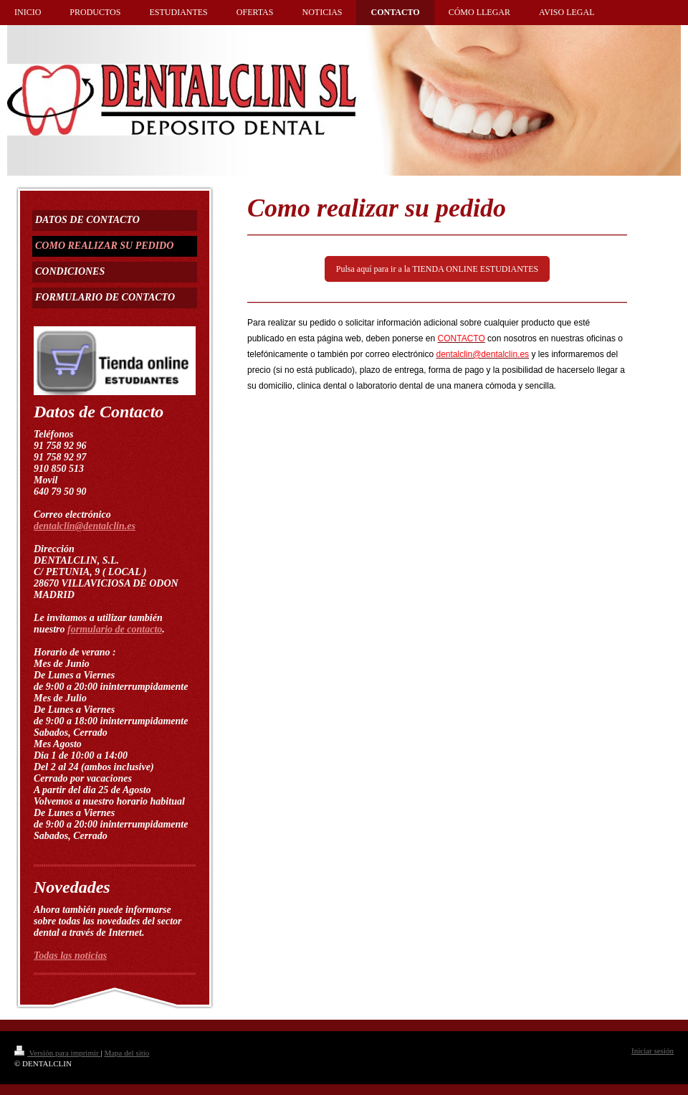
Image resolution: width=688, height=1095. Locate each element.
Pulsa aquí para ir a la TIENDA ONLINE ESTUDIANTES (437, 269)
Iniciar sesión (652, 1050)
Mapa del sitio (126, 1052)
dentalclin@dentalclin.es (84, 526)
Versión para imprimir (57, 1052)
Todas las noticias (70, 955)
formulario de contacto (114, 629)
